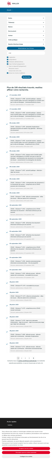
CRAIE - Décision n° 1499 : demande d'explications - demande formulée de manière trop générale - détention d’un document (26, 128)
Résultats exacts (14, 68)
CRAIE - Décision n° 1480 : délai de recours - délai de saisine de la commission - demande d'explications (25, 335)
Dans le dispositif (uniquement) (17, 66)
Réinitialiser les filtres (26, 48)
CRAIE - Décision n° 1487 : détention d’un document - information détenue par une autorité (26, 236)
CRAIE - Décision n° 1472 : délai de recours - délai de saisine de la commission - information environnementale (26, 347)
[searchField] (26, 53)
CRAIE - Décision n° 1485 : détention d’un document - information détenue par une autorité (26, 223)
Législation (12, 57)
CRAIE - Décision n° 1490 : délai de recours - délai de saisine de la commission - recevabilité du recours (25, 274)
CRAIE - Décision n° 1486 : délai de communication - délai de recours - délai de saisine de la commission (27, 197)
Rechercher (26, 77)
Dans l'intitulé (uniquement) (17, 64)
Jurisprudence (12, 59)
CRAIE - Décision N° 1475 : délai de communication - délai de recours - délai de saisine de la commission (27, 297)
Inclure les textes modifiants (17, 73)
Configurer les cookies (26, 456)
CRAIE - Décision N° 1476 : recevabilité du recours (25, 286)
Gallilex (10, 425)
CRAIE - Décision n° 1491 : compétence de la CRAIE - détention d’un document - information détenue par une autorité (26, 249)
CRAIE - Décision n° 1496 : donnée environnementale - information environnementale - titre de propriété (26, 262)
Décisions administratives (16, 62)
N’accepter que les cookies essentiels (26, 452)
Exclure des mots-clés (15, 71)
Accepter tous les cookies (26, 448)
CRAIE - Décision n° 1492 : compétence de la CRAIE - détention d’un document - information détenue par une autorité (26, 210)
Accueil (9, 10)
